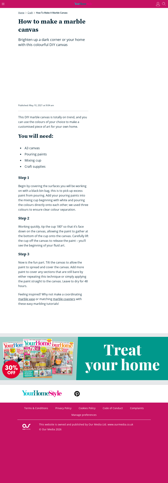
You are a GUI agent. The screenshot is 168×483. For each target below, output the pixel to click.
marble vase (26, 299)
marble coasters (64, 299)
